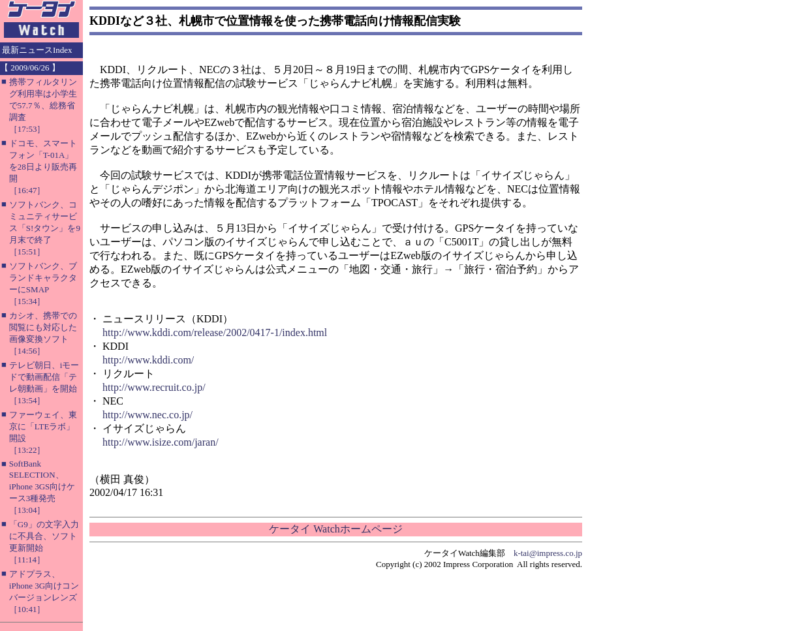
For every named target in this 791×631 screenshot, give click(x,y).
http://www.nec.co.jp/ (147, 414)
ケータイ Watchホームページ (335, 528)
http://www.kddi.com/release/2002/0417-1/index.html (214, 332)
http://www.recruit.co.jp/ (154, 387)
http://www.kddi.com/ (148, 359)
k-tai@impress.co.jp (548, 553)
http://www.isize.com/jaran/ (160, 442)
